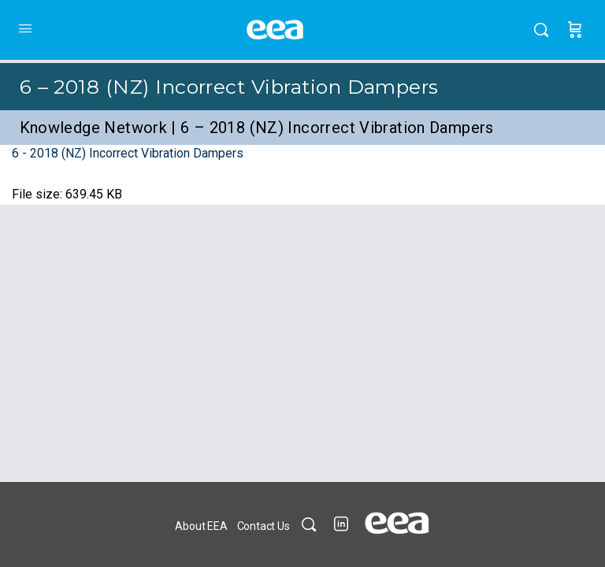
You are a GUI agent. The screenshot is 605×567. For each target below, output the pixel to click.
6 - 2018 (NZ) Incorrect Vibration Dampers (127, 153)
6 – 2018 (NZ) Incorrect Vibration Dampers (229, 86)
